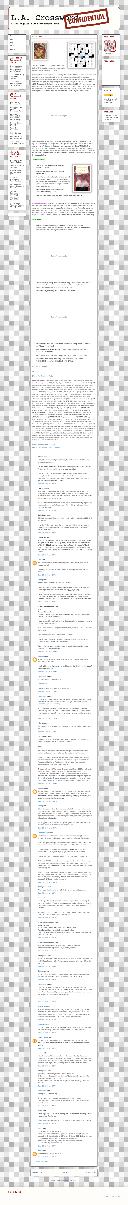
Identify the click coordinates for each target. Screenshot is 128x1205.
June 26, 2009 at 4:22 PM (47, 1066)
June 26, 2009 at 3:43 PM (47, 1033)
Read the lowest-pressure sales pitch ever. (111, 101)
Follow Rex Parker (39, 376)
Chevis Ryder (43, 1037)
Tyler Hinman (15, 133)
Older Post (91, 1172)
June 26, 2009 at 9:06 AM (47, 555)
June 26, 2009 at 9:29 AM (47, 575)
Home (64, 1172)
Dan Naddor (42, 447)
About (12, 39)
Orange (41, 580)
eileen (40, 656)
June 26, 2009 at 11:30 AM (47, 731)
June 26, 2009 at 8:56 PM (47, 1146)
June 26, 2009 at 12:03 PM (47, 801)
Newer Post (37, 1172)
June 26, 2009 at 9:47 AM (47, 602)
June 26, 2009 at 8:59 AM (47, 533)
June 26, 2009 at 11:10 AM (47, 691)
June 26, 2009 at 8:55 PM (47, 1124)
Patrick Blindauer (14, 129)
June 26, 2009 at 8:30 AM (47, 483)
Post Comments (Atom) (68, 1180)
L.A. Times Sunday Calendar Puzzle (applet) (16, 83)
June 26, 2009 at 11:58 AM (47, 783)
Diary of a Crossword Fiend (16, 103)
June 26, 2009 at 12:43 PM (47, 828)
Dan (39, 560)
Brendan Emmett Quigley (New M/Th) (16, 172)
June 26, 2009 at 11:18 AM (47, 718)
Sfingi (40, 1128)
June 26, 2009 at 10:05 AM (47, 651)
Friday (50, 447)
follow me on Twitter (113, 1196)
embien (41, 1024)
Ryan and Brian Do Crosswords (16, 137)
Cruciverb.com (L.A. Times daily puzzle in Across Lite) (16, 69)
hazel (40, 1053)
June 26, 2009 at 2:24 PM (47, 1002)
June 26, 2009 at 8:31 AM (47, 510)
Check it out (42, 684)
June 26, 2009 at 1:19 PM (47, 938)
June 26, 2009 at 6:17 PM (47, 1086)
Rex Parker (57, 447)
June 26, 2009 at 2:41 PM (47, 1019)
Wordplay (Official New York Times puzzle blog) (16, 117)
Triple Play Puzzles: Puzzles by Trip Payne (17, 205)
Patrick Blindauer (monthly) (14, 193)
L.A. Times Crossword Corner (17, 142)
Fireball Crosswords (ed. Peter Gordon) (16, 179)
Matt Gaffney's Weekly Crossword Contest (17, 186)
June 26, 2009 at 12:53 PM (47, 882)
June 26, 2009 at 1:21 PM (47, 951)
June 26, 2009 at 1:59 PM (47, 979)
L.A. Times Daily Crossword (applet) (17, 76)
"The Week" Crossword (14, 199)
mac (39, 898)
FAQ (11, 43)
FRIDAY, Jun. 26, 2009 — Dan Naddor (52, 41)
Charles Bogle (43, 833)
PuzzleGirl (42, 1006)
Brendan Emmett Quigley (16, 124)
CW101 (12, 46)
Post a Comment (42, 1162)
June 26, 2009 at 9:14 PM (47, 1157)
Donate (12, 49)
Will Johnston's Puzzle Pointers (16, 161)
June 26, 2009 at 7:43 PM (47, 1106)
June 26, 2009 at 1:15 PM (47, 893)
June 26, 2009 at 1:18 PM (47, 918)
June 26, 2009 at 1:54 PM (47, 966)
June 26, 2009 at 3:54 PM (47, 1048)
